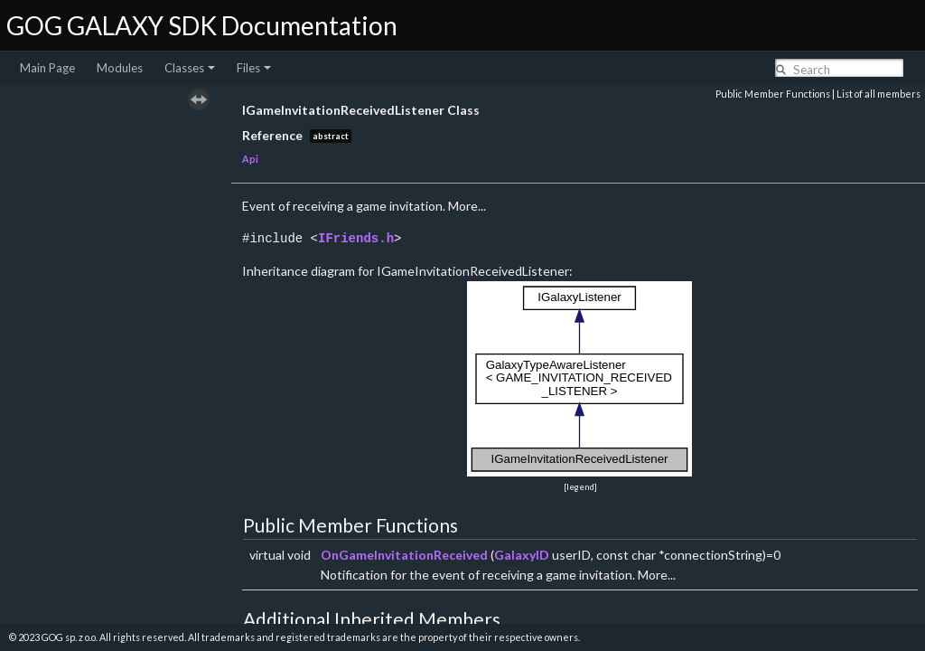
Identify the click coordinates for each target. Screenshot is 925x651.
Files (254, 68)
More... (467, 205)
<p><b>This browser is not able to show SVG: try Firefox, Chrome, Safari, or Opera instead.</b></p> (580, 378)
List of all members (878, 93)
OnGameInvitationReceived (404, 554)
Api (250, 159)
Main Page (47, 68)
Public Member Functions (772, 93)
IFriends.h (356, 238)
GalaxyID (521, 554)
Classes (189, 68)
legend (580, 486)
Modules (120, 68)
